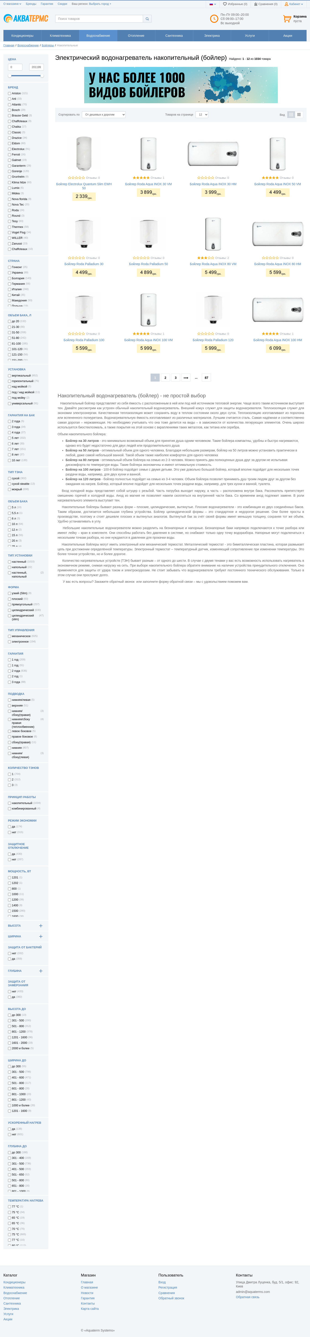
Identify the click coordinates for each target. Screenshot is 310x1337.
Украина (17, 272)
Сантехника (12, 1303)
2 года (16, 421)
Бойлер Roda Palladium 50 (148, 264)
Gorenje (17, 171)
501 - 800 (18, 1026)
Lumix (16, 188)
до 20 (15, 321)
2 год (15, 676)
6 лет (15, 443)
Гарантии (47, 3)
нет (14, 832)
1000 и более (20, 1105)
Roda (15, 210)
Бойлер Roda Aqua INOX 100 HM (277, 340)
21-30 (15, 327)
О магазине (12, 3)
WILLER (17, 238)
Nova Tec (18, 204)
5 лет (15, 438)
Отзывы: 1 (157, 177)
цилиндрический (23, 610)
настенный (19, 561)
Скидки (62, 3)
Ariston (16, 93)
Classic (16, 132)
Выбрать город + (100, 3)
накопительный (22, 803)
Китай (16, 295)
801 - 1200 (19, 1031)
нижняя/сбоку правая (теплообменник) (23, 723)
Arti (14, 98)
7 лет (15, 449)
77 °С (15, 1206)
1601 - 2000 (19, 1042)
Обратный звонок (171, 1298)
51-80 (15, 338)
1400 (15, 905)
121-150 (17, 354)
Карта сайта (90, 1309)
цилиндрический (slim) (23, 617)
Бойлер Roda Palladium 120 (213, 340)
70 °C (15, 1229)
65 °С (15, 1217)
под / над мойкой (23, 392)
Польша (17, 306)
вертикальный (21, 375)
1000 (15, 894)
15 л (15, 535)
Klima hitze (19, 182)
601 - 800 (18, 1088)
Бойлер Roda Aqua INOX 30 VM (148, 184)
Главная (8, 45)
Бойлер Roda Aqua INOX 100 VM (148, 340)
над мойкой (19, 386)
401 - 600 (18, 1077)
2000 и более (20, 1048)
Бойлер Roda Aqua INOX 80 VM (213, 264)
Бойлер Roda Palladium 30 (84, 264)
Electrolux (18, 149)
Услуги (8, 1314)
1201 (15, 877)
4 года (16, 432)
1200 (15, 899)
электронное (20, 641)
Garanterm (19, 165)
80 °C (15, 1245)
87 (206, 378)
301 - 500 (18, 1020)
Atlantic (16, 104)
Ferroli (16, 154)
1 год (15, 659)
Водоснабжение (28, 45)
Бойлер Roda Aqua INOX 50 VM (277, 184)
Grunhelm (18, 176)
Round (16, 215)
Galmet (16, 160)
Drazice (17, 138)
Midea (16, 193)
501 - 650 (18, 1174)
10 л (15, 524)
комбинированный (24, 808)
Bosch (16, 110)
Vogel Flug (19, 232)
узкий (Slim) (19, 593)
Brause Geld (20, 115)
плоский (17, 599)
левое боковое (21, 731)
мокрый (17, 489)
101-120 (17, 349)
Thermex (17, 227)
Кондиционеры (14, 1282)
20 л (15, 540)
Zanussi (17, 243)
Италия (17, 289)
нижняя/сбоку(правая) (21, 712)
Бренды (31, 3)
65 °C (15, 1223)
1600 (15, 916)
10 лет (16, 460)
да (13, 826)
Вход (162, 1282)
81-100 (16, 343)
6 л (14, 518)
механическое (21, 636)
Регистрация (168, 1287)
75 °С (15, 1212)
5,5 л (15, 513)
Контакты (88, 1303)
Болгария (18, 278)
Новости (87, 1293)
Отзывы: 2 (222, 258)
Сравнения (167, 1293)
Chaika (16, 126)
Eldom (16, 143)
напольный (19, 567)
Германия (18, 283)
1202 (15, 883)
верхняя (17, 705)
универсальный (22, 403)
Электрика (11, 1309)
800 (14, 888)
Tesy (15, 221)
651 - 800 (18, 1185)
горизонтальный (23, 381)
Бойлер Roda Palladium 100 (84, 340)
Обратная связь (247, 1297)
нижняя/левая (21, 699)
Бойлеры (48, 45)
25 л (15, 546)
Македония (19, 300)
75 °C (15, 1234)
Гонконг (17, 267)
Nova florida (19, 199)
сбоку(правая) (21, 742)
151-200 (17, 360)
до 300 (16, 1015)
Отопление (11, 1298)
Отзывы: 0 (93, 177)
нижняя (17, 747)
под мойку (18, 397)
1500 (15, 910)
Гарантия (88, 1298)
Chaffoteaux (19, 121)
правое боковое (22, 736)
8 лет (15, 454)
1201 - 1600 (19, 1037)
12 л (15, 529)
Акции (7, 1319)
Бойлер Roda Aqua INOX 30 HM (213, 184)
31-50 (15, 332)
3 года (16, 427)
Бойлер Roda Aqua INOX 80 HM (277, 264)
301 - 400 (18, 1158)
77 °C (15, 1240)
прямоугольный (22, 604)
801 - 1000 (19, 1094)
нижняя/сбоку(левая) (20, 755)
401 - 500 (18, 1169)
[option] (181, 85)
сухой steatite (20, 483)
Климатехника (13, 1287)
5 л (14, 507)
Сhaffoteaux (19, 249)
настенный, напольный (19, 574)
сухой (15, 478)
